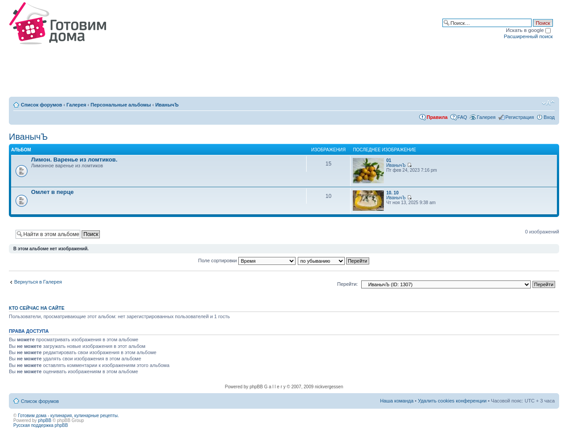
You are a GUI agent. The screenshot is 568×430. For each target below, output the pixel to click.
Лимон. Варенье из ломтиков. (74, 159)
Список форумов (41, 104)
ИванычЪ (167, 104)
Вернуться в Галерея (38, 281)
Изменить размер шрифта (548, 103)
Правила (436, 117)
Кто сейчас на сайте (36, 308)
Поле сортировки (247, 260)
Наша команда (396, 400)
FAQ (462, 117)
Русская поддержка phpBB (40, 425)
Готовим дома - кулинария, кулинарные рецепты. (68, 415)
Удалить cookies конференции (452, 400)
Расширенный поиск (528, 36)
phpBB (44, 420)
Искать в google (528, 30)
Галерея (76, 104)
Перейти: (347, 284)
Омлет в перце (52, 192)
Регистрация (519, 117)
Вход (549, 117)
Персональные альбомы (121, 104)
